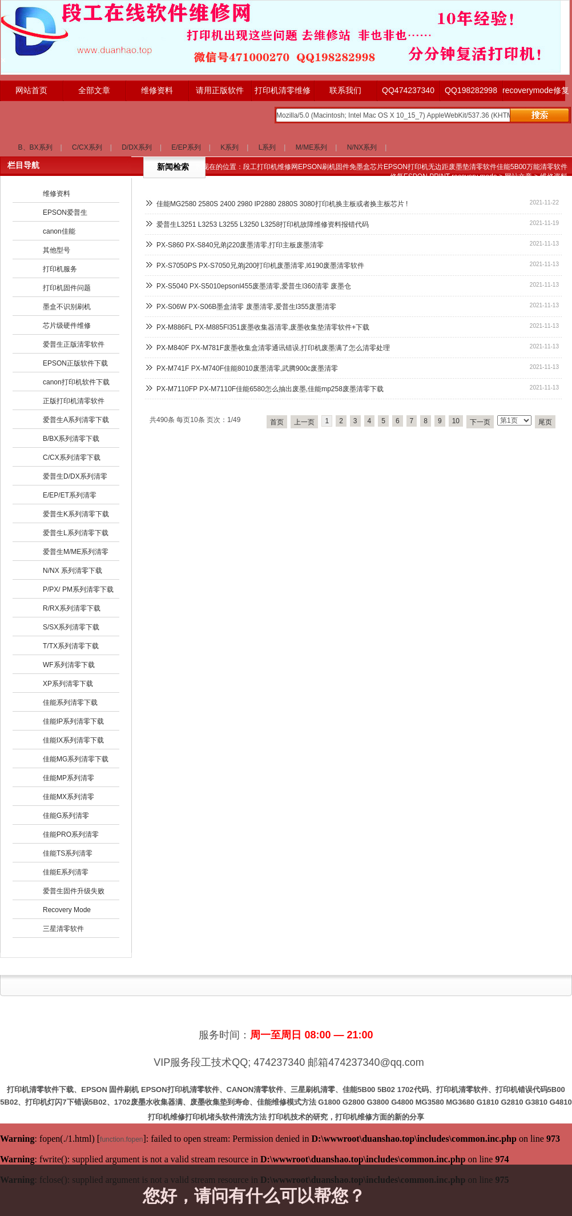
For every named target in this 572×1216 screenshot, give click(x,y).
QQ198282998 (471, 90)
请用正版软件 (220, 90)
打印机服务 (60, 269)
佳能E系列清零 (65, 872)
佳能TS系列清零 (67, 853)
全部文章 (94, 90)
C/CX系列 (87, 147)
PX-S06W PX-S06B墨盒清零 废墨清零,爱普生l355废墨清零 (246, 307)
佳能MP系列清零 (68, 778)
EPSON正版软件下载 (75, 363)
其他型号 (56, 250)
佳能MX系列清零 (68, 797)
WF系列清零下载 (69, 665)
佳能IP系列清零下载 (73, 721)
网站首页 (31, 90)
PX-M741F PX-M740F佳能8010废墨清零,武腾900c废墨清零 (247, 368)
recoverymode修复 (533, 90)
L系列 (267, 147)
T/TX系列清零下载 (71, 646)
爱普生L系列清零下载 (75, 533)
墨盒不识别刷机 (67, 307)
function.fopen (121, 1139)
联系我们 (345, 90)
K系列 (229, 147)
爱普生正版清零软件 (73, 344)
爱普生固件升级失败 (73, 891)
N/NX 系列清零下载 (72, 571)
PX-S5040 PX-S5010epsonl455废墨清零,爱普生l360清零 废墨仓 (253, 286)
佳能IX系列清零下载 (73, 740)
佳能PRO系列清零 (71, 834)
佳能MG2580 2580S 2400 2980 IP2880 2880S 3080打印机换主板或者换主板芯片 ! (282, 204)
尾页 (545, 422)
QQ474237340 (408, 90)
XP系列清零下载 (68, 684)
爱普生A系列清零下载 (76, 420)
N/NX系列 (362, 147)
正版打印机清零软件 (73, 401)
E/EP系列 (185, 147)
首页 (277, 422)
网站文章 (518, 176)
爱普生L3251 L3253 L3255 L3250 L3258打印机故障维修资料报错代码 (262, 224)
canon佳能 (59, 231)
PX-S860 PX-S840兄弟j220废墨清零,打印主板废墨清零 (240, 245)
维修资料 (157, 90)
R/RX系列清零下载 (71, 608)
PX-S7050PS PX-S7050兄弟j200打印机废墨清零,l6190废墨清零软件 (260, 266)
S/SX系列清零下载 (71, 627)
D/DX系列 (137, 147)
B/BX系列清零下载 (71, 439)
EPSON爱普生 (65, 212)
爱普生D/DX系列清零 (75, 476)
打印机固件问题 (67, 288)
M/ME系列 (311, 147)
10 (456, 421)
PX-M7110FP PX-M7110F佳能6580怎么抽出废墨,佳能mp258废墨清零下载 (270, 389)
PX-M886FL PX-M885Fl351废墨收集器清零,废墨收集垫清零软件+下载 (262, 327)
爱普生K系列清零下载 (76, 514)
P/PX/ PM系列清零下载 (78, 589)
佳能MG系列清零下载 (75, 759)
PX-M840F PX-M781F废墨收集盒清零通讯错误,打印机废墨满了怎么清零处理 (273, 348)
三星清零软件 (63, 929)
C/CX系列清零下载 (71, 457)
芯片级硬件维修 (67, 326)
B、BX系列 (35, 147)
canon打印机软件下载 (76, 382)
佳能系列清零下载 (70, 703)
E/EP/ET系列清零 (69, 495)
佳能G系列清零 (66, 816)
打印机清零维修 (283, 90)
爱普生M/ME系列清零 (75, 552)
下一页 (480, 422)
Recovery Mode (67, 910)
